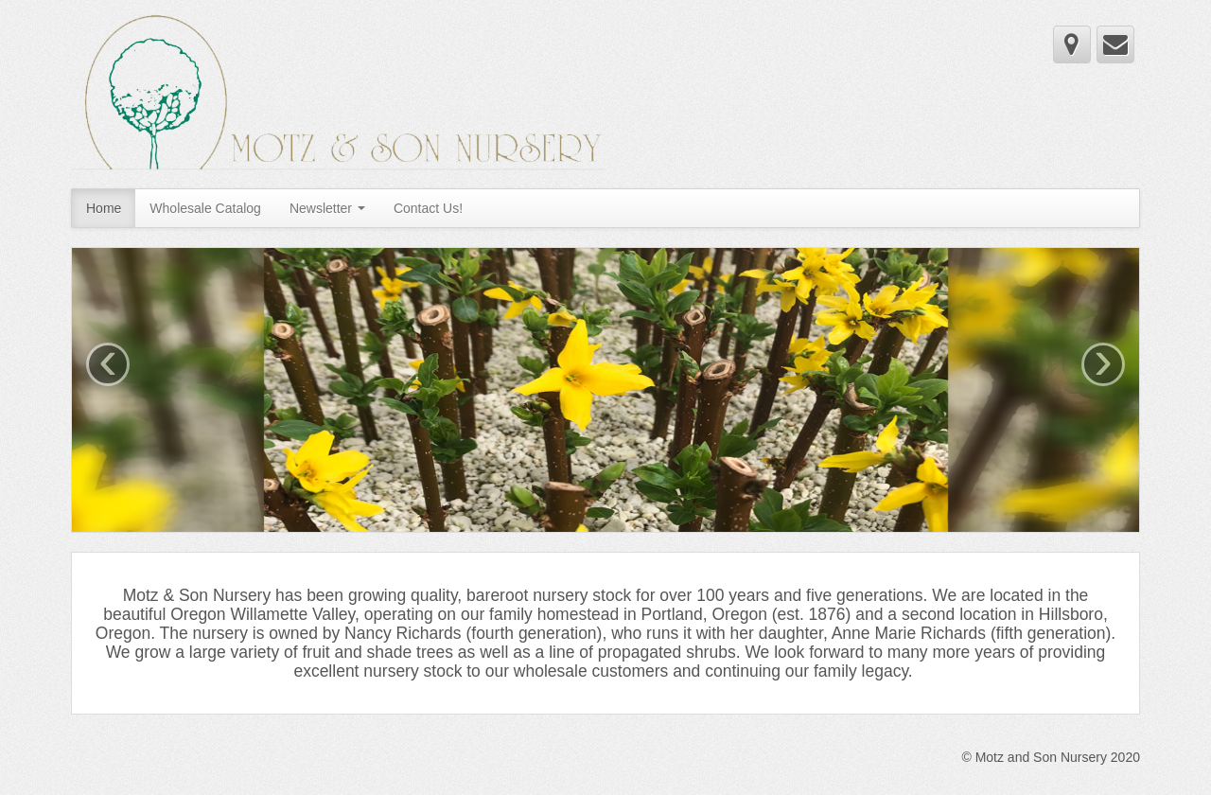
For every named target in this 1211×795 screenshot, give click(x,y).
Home (103, 208)
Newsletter (327, 208)
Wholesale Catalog (205, 208)
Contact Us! (428, 208)
